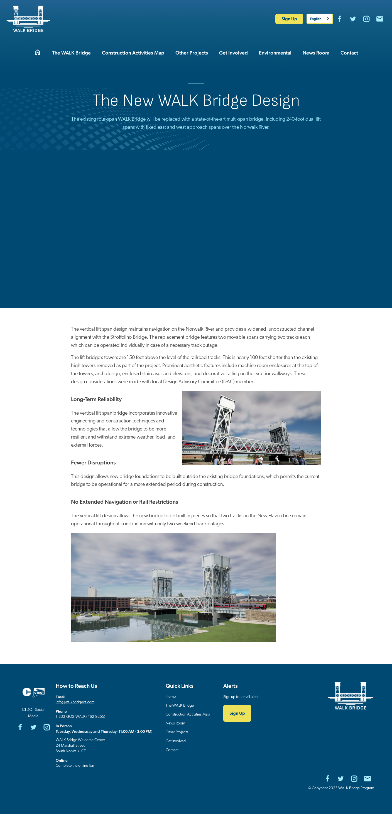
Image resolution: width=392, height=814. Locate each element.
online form (87, 766)
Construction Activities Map (188, 714)
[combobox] (320, 19)
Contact (172, 750)
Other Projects (177, 732)
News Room (175, 723)
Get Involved (176, 741)
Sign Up (289, 18)
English (315, 19)
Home (171, 697)
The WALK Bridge (180, 706)
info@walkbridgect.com (75, 702)
